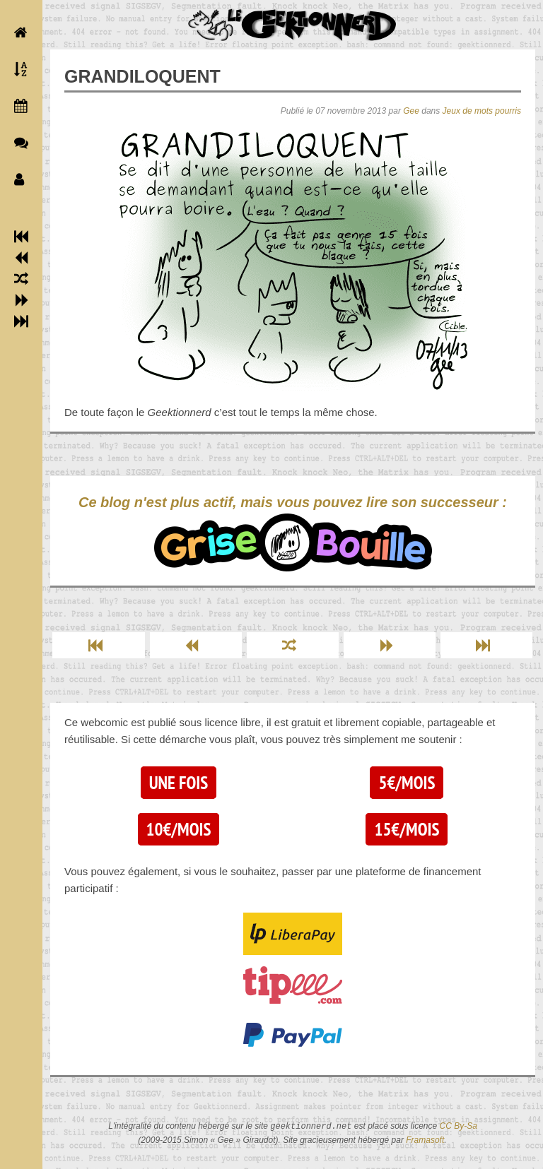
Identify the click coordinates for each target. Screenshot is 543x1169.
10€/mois (178, 829)
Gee (411, 111)
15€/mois (406, 829)
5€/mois (406, 782)
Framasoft (425, 1140)
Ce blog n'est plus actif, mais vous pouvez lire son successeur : (292, 532)
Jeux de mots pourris (482, 111)
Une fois (178, 782)
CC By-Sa (458, 1127)
